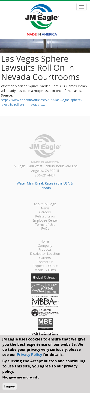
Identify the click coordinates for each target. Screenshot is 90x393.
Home (45, 241)
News (45, 208)
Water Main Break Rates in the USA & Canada (45, 185)
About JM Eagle (45, 204)
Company (45, 246)
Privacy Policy (29, 354)
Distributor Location (45, 254)
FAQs (45, 229)
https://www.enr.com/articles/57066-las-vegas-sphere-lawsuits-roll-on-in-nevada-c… (41, 102)
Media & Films (45, 270)
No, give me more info (20, 377)
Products (45, 250)
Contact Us (45, 262)
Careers (45, 212)
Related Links (45, 216)
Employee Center (45, 221)
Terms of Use (45, 225)
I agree (9, 386)
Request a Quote (45, 266)
